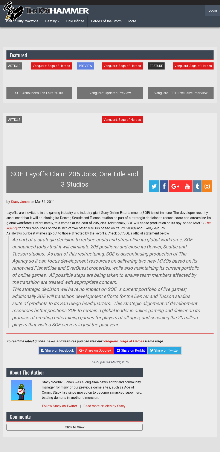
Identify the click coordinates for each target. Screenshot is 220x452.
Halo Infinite (75, 21)
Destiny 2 (52, 21)
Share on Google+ (95, 350)
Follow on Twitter (60, 406)
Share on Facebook (57, 350)
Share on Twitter (164, 350)
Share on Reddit (131, 350)
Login (212, 10)
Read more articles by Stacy (104, 406)
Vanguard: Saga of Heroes (123, 341)
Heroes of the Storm (106, 21)
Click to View (74, 427)
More (132, 21)
